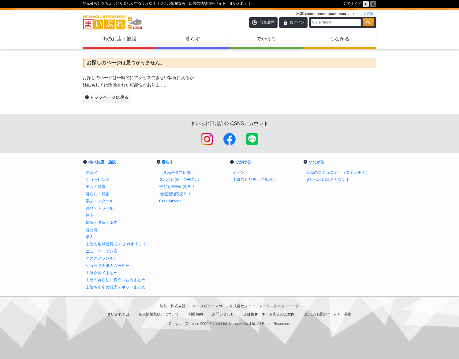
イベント (240, 172)
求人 (90, 237)
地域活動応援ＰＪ (175, 194)
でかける (266, 38)
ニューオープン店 (102, 251)
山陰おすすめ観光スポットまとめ (115, 287)
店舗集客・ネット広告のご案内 (269, 314)
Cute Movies (170, 201)
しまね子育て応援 (175, 172)
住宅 (90, 215)
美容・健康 (96, 186)
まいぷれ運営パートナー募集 (328, 314)
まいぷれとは (118, 314)
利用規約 (195, 314)
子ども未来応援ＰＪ (177, 186)
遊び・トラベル (100, 208)
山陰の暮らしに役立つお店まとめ (115, 279)
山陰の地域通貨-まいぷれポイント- (117, 244)
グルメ (92, 172)
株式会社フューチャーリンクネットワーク (264, 306)
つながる (339, 38)
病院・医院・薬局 (102, 222)
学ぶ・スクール (100, 201)
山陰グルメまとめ (102, 272)
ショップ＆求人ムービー (107, 265)
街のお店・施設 (119, 38)
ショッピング (98, 179)
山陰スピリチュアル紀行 (254, 179)
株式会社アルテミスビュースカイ (198, 306)
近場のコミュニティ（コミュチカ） (338, 172)
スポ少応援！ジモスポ (179, 179)
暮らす (192, 38)
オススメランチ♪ (101, 258)
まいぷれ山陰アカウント (328, 179)
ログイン (297, 22)
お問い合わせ (223, 314)
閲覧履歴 (267, 22)
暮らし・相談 (98, 194)
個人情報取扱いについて (159, 314)
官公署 (92, 229)
